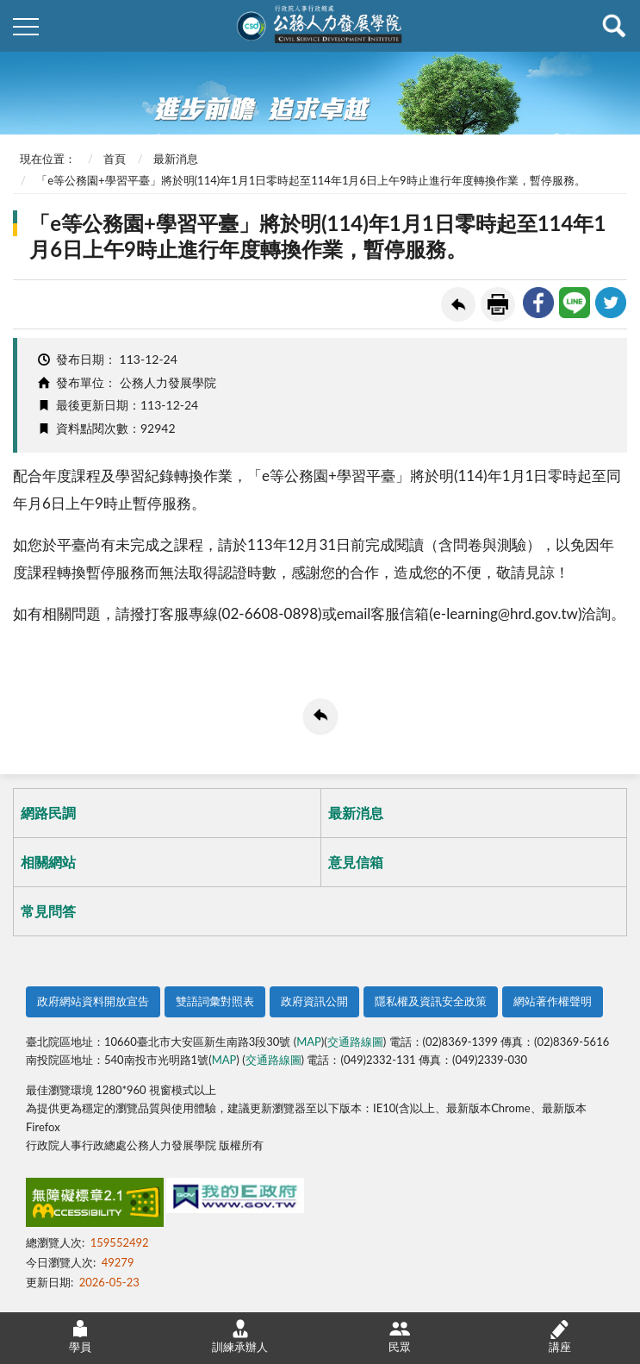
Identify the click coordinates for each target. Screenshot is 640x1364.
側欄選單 (26, 26)
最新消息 (175, 159)
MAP (308, 1041)
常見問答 (48, 911)
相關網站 (48, 862)
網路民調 (48, 812)
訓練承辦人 (240, 1336)
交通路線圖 (355, 1041)
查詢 (614, 26)
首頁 (114, 159)
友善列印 (498, 304)
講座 (560, 1336)
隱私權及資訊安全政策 (431, 1001)
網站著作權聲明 (552, 1001)
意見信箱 (355, 862)
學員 (80, 1336)
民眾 (399, 1336)
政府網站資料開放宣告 (93, 1001)
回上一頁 (458, 304)
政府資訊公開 (314, 1001)
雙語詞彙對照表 (215, 1001)
